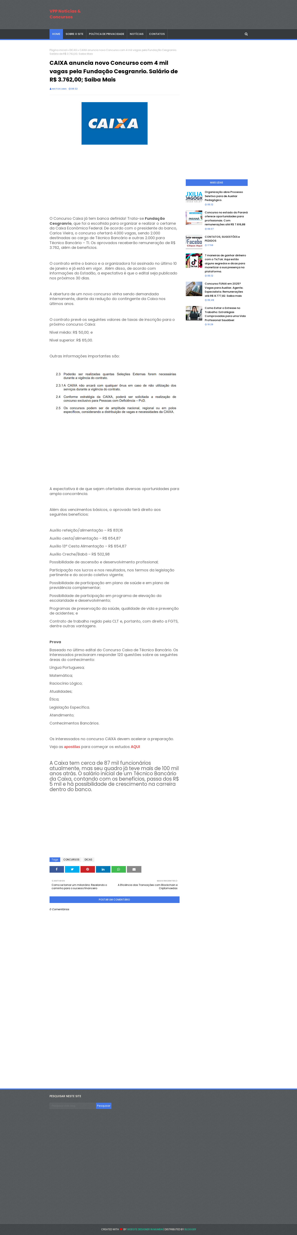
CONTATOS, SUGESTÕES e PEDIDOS (222, 239)
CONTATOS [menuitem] (157, 34)
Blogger (190, 1229)
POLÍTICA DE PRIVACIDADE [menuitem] (106, 34)
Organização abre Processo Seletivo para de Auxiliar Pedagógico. (224, 196)
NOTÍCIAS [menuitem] (136, 34)
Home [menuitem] (56, 34)
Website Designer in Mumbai (145, 1229)
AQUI (135, 747)
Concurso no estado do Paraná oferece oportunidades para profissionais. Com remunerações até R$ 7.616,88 (226, 218)
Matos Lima (59, 88)
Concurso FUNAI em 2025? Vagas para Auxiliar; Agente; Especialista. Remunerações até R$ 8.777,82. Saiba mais (224, 290)
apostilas (72, 747)
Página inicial (58, 50)
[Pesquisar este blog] (73, 1106)
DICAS (73, 50)
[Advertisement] (115, 187)
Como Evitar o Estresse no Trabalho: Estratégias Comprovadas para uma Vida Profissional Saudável (225, 314)
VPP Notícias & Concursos (65, 14)
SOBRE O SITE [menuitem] (74, 34)
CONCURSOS (71, 859)
